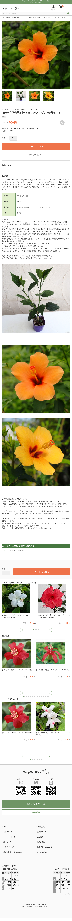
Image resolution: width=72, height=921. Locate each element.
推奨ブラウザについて (44, 847)
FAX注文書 (36, 812)
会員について (41, 832)
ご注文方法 (41, 827)
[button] (50, 630)
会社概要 (40, 837)
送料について (6, 165)
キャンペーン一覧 (9, 837)
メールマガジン (42, 852)
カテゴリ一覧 (7, 832)
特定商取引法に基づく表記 (12, 852)
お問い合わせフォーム (36, 804)
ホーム (5, 827)
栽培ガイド (7, 842)
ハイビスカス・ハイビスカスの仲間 (23, 17)
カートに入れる (36, 146)
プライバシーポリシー (10, 847)
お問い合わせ (41, 842)
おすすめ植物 (6, 17)
